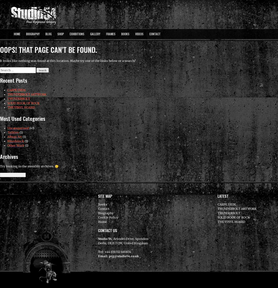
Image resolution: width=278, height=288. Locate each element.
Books (125, 34)
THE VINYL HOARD (21, 107)
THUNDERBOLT (18, 99)
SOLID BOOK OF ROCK (23, 103)
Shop (60, 34)
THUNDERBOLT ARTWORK (26, 94)
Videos (139, 34)
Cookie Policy (108, 217)
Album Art (14, 137)
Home (17, 34)
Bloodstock (15, 141)
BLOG (48, 34)
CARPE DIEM (16, 90)
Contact (155, 34)
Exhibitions (77, 34)
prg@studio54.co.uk (124, 256)
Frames (110, 34)
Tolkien (13, 132)
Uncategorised (18, 128)
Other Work (15, 145)
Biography (33, 34)
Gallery (95, 34)
